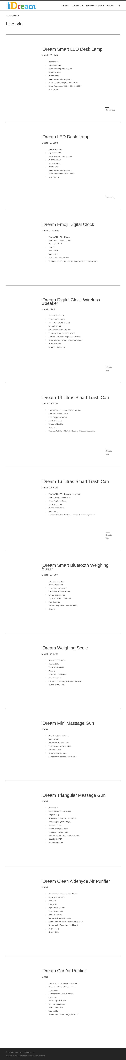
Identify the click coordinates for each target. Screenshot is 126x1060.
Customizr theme (39, 1055)
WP (16, 1055)
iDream (15, 1052)
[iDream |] (21, 5)
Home (8, 15)
